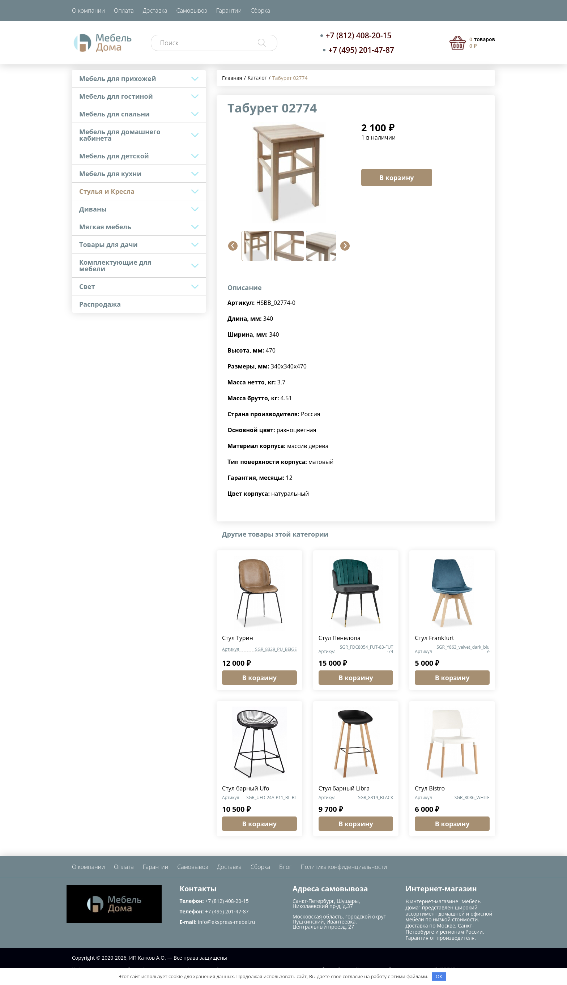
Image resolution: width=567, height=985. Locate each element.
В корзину (396, 177)
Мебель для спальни (114, 114)
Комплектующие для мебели (115, 265)
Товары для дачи (108, 244)
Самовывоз (191, 10)
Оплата (124, 10)
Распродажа (100, 304)
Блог (285, 867)
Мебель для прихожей (117, 78)
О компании (88, 10)
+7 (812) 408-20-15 (359, 35)
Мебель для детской (114, 156)
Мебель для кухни (110, 173)
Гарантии (229, 10)
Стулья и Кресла (107, 191)
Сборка (260, 10)
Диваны (93, 209)
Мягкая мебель (105, 226)
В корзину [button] (259, 677)
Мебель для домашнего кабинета (120, 134)
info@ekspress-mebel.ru (226, 921)
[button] (232, 245)
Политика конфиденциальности (343, 867)
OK (439, 976)
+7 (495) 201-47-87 (361, 50)
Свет (87, 286)
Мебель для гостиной (116, 96)
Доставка (155, 10)
